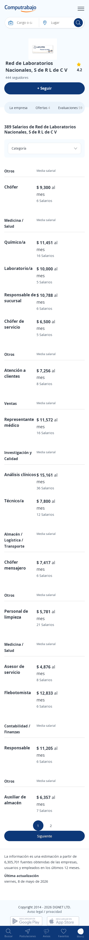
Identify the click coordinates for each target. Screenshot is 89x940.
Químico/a (14, 242)
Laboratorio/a (18, 268)
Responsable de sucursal (20, 297)
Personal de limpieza (16, 614)
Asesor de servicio (14, 669)
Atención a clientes (15, 373)
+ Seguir (44, 88)
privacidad (54, 911)
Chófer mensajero (15, 565)
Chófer (11, 187)
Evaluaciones (70, 107)
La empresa (18, 107)
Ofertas (43, 107)
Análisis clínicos (20, 474)
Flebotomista (17, 692)
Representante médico (19, 422)
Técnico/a (14, 501)
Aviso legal (35, 911)
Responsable (17, 748)
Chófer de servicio (14, 324)
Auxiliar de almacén (15, 800)
